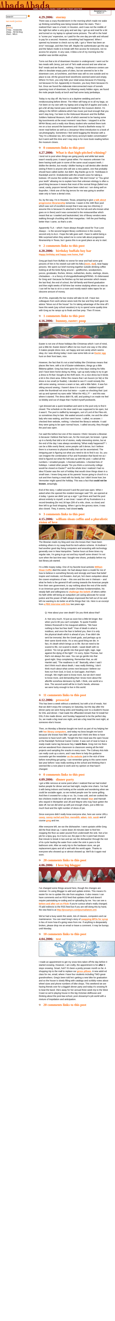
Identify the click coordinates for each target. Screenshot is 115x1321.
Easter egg (100, 353)
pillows (87, 971)
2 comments (51, 246)
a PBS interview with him (57, 604)
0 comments (51, 148)
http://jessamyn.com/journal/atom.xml (76, 910)
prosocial (62, 700)
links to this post (73, 148)
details (9, 28)
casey (42, 817)
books (52, 9)
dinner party (65, 779)
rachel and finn (61, 817)
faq (40, 9)
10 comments (52, 934)
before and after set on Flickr (54, 903)
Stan (90, 799)
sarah (96, 817)
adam (84, 817)
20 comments (52, 860)
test (58, 939)
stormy (61, 17)
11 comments (52, 695)
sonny (49, 817)
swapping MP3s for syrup (94, 919)
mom (87, 264)
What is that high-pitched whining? (81, 152)
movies (46, 9)
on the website (74, 756)
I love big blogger (68, 865)
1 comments (51, 316)
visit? (59, 9)
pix (63, 9)
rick (90, 817)
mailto (35, 9)
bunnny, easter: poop (71, 321)
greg (48, 820)
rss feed (69, 9)
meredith (75, 817)
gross (80, 971)
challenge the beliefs (80, 592)
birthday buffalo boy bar (73, 251)
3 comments (51, 514)
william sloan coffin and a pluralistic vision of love (73, 520)
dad (93, 264)
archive (19, 21)
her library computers (54, 731)
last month (10, 21)
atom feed (78, 9)
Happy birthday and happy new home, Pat (61, 254)
